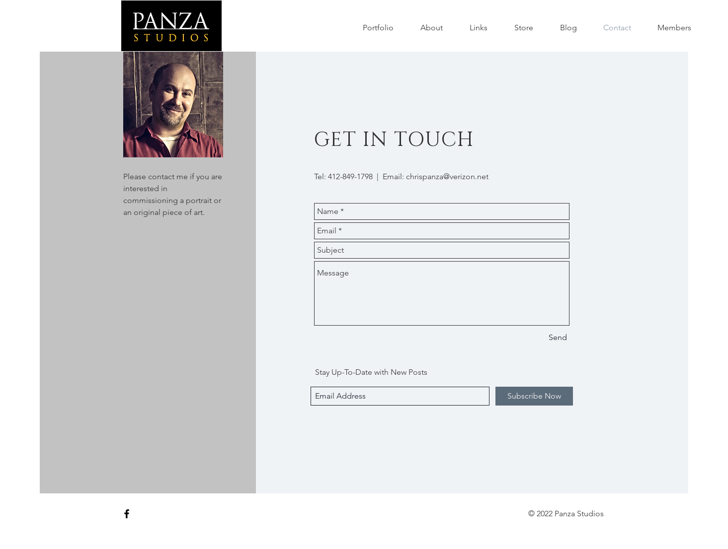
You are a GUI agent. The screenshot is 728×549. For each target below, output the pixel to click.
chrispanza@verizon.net (447, 176)
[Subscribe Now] (534, 396)
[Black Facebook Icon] (127, 514)
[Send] (557, 337)
